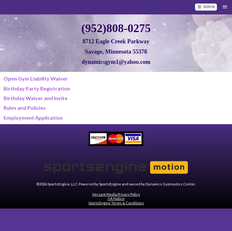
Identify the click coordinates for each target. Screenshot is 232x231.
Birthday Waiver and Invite (35, 98)
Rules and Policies (25, 108)
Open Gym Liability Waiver (36, 78)
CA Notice (116, 198)
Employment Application (33, 118)
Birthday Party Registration (37, 88)
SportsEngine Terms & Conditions (116, 203)
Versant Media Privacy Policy (116, 194)
